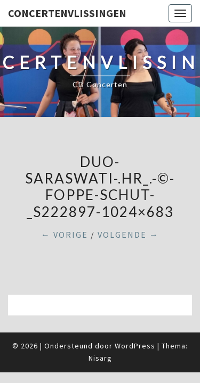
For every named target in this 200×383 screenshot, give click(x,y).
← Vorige (64, 234)
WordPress (135, 346)
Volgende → (128, 234)
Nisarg (100, 358)
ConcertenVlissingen (67, 13)
